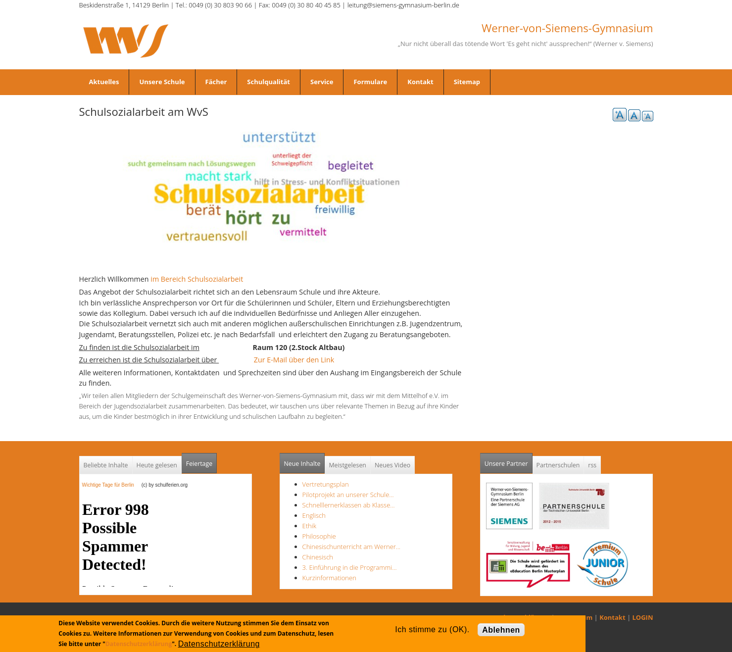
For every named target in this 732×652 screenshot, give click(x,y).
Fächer (216, 81)
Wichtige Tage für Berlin (111, 485)
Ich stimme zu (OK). (432, 629)
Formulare (370, 81)
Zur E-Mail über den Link (297, 359)
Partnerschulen (558, 465)
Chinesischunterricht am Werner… (351, 546)
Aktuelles (104, 81)
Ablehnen (501, 630)
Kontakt (420, 81)
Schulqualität (268, 81)
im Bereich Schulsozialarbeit (196, 279)
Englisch (314, 515)
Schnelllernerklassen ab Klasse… (348, 505)
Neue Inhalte (302, 463)
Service (321, 81)
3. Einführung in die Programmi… (349, 567)
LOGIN (643, 617)
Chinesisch (317, 556)
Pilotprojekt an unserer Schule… (348, 494)
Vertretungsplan (325, 484)
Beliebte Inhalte (106, 465)
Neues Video (392, 465)
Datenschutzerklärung (138, 644)
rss (592, 465)
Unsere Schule (162, 81)
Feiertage (199, 463)
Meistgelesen (347, 465)
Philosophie (319, 536)
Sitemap (467, 81)
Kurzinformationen (329, 577)
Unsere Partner (509, 460)
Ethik (309, 525)
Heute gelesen (157, 465)
